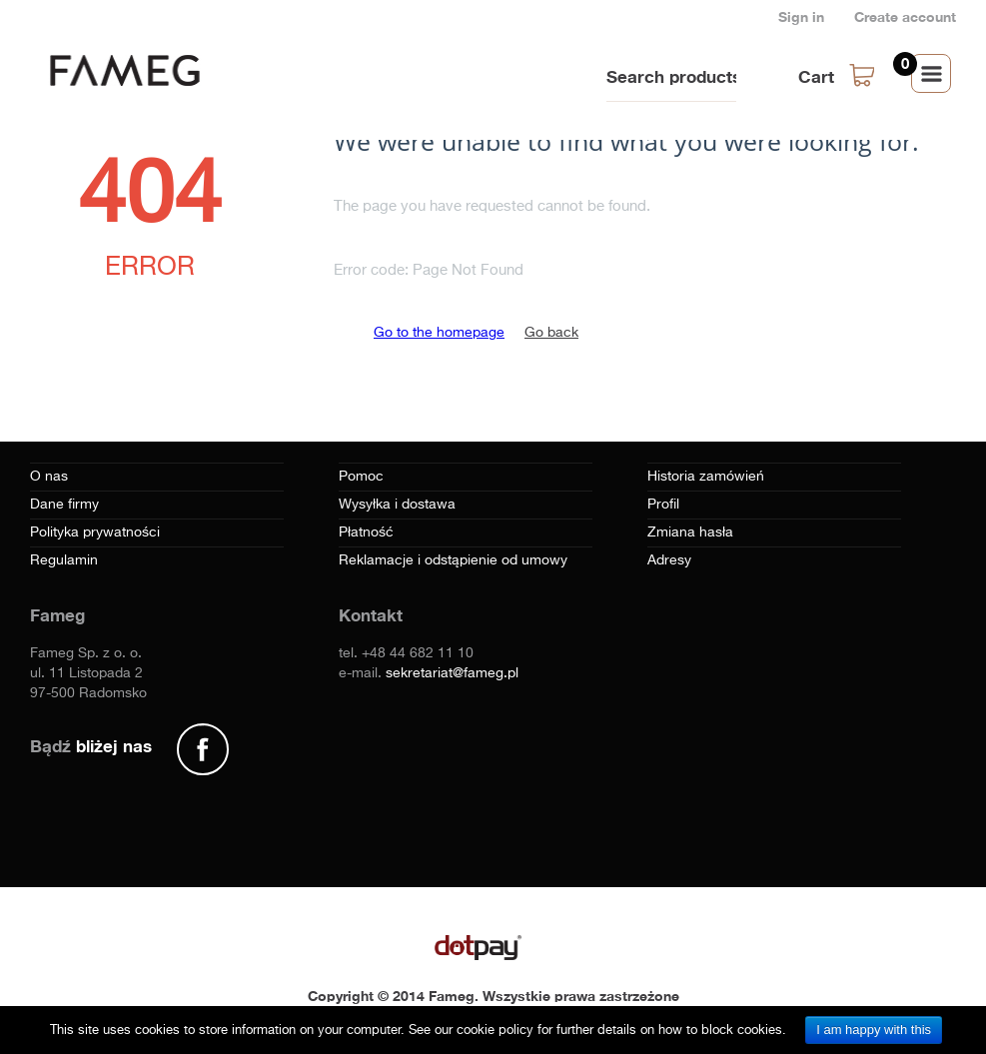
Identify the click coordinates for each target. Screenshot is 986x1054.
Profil (663, 505)
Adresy (669, 560)
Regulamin (64, 560)
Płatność (366, 532)
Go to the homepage (439, 333)
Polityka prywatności (95, 532)
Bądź (91, 745)
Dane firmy (64, 505)
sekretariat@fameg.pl (452, 673)
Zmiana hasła (690, 532)
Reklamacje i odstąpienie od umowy (453, 560)
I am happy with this (873, 1029)
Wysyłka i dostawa (397, 505)
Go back (551, 333)
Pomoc (361, 477)
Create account (905, 16)
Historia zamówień (705, 477)
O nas (49, 477)
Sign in (801, 16)
